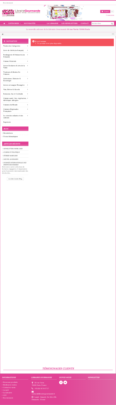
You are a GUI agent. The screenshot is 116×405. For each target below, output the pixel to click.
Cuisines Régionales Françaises (15, 110)
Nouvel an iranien (10, 159)
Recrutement (8, 3)
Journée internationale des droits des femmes (14, 164)
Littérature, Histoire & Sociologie (15, 80)
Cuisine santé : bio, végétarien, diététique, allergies (15, 99)
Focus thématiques (10, 136)
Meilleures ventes (10, 385)
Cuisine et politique (11, 152)
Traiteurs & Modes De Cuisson (15, 73)
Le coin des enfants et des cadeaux (15, 117)
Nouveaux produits (10, 382)
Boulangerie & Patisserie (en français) (15, 56)
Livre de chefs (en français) (15, 50)
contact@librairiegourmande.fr (43, 394)
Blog (6, 129)
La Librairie (7, 393)
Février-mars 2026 (10, 156)
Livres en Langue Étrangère (15, 85)
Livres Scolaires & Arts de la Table (15, 67)
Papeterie (7, 122)
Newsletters (8, 133)
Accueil (5, 390)
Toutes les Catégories (15, 46)
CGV (5, 395)
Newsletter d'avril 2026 (12, 149)
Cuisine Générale (15, 61)
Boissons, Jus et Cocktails (15, 94)
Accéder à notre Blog (15, 179)
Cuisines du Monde (15, 105)
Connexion (110, 15)
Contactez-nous (9, 387)
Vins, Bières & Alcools (15, 89)
